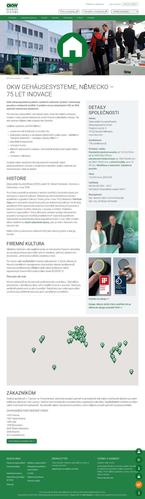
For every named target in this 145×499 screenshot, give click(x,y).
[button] (131, 372)
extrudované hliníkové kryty (102, 158)
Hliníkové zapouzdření (36, 463)
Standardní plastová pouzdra (103, 152)
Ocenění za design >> (99, 299)
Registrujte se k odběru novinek (65, 469)
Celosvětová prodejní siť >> (22, 441)
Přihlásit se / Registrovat (95, 4)
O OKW (26, 78)
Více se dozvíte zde (105, 478)
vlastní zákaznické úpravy (36, 222)
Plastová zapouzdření (16, 463)
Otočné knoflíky (13, 466)
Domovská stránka (14, 78)
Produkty (12, 18)
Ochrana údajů (33, 481)
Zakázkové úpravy (29, 18)
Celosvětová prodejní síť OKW (15, 478)
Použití (44, 18)
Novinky (55, 18)
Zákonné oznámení (35, 477)
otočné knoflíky (118, 162)
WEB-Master (87, 495)
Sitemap (10, 484)
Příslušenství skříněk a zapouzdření (36, 468)
